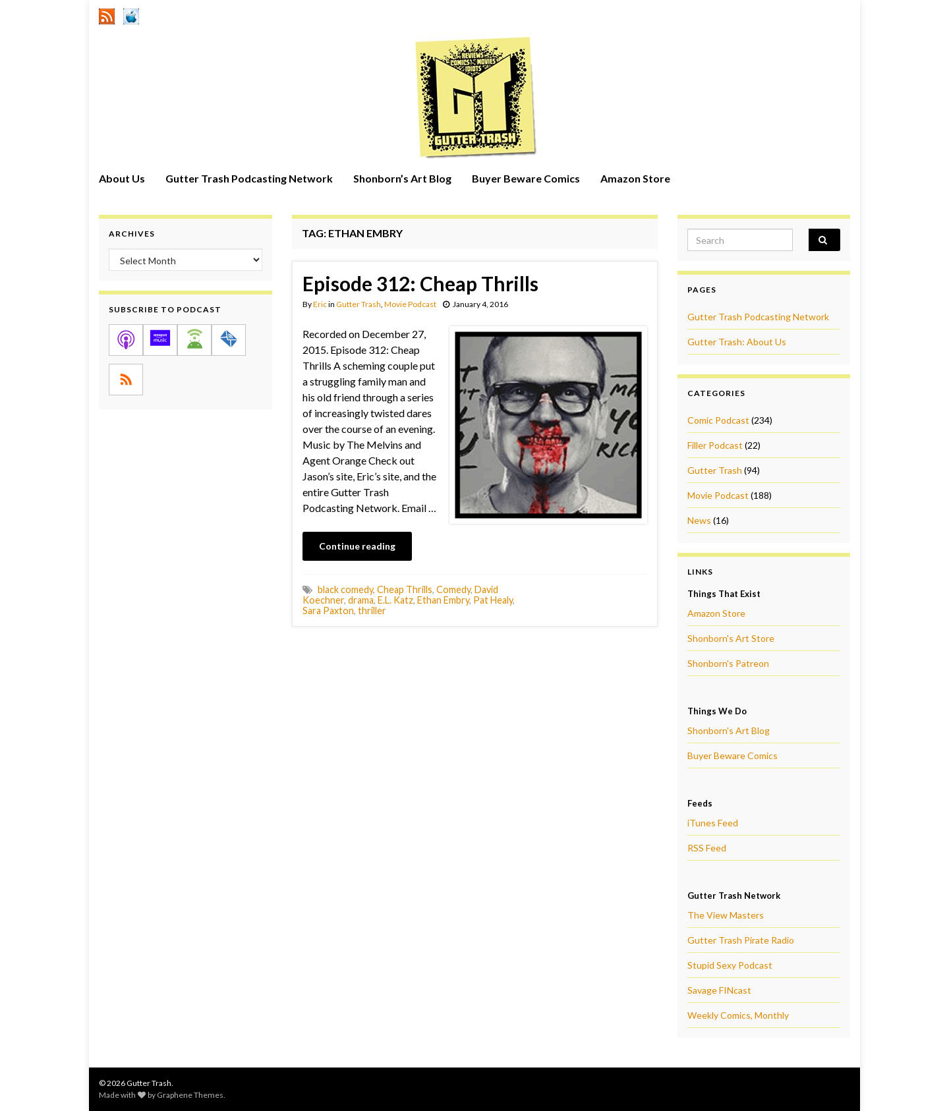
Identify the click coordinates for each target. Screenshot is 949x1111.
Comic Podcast (718, 420)
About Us (122, 178)
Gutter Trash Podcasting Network (249, 178)
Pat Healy (493, 600)
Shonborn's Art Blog (728, 730)
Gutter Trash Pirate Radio (740, 940)
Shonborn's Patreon (728, 663)
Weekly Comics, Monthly (738, 1015)
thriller (372, 610)
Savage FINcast (719, 990)
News (699, 520)
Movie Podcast (410, 304)
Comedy (453, 589)
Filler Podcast (715, 445)
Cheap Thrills (404, 589)
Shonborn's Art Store (730, 638)
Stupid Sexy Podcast (729, 965)
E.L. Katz (395, 600)
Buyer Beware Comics (526, 178)
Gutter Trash (358, 304)
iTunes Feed (712, 822)
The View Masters (725, 915)
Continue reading (357, 546)
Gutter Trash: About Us (736, 341)
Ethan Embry (443, 600)
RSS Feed (706, 847)
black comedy (345, 589)
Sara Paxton (328, 610)
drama (361, 600)
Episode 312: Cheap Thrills (420, 283)
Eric (320, 304)
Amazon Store (635, 178)
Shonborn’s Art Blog (402, 178)
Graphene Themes (190, 1095)
